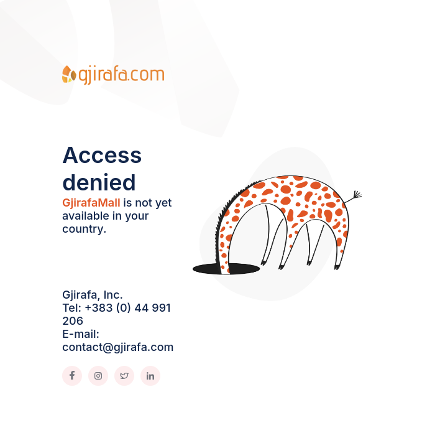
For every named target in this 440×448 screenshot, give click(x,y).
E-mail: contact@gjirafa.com (118, 340)
